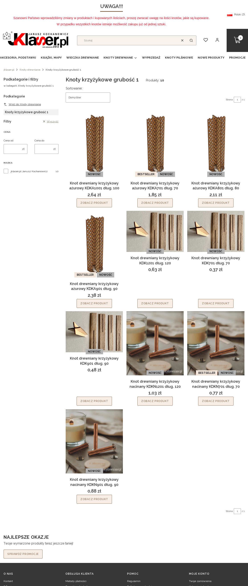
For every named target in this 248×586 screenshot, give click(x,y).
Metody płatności (75, 581)
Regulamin (133, 581)
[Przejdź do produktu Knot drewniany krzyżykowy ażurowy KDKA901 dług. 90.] (94, 244)
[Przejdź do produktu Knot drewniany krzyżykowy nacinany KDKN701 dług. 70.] (215, 343)
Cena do (39, 140)
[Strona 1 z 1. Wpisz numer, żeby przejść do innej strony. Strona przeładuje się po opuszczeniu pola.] (237, 100)
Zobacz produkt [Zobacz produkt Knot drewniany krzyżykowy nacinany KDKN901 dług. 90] (94, 499)
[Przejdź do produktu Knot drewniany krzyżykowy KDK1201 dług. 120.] (155, 231)
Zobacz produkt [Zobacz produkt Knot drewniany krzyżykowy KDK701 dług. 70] (216, 303)
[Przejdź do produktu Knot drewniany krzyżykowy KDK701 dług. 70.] (215, 231)
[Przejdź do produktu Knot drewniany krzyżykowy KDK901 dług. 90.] (94, 331)
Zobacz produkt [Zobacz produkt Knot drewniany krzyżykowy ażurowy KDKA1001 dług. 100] (94, 202)
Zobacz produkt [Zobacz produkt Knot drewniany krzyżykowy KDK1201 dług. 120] (155, 303)
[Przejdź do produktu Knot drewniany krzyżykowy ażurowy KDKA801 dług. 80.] (215, 143)
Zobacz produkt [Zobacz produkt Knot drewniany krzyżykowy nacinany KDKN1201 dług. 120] (155, 401)
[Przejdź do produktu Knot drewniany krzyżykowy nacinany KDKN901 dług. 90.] (94, 441)
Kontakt (8, 581)
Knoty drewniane (30, 69)
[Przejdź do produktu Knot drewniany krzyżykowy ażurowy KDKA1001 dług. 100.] (94, 143)
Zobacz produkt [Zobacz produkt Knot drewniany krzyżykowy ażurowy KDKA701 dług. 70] (155, 202)
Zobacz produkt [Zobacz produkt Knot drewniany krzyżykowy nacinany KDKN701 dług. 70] (216, 401)
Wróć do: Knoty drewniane (22, 104)
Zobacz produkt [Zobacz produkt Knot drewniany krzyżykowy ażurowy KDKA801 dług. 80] (216, 202)
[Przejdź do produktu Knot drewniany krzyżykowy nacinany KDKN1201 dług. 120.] (155, 343)
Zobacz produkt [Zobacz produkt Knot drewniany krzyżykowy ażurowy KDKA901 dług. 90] (94, 303)
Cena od (8, 140)
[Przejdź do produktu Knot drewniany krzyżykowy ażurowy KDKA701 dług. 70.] (155, 143)
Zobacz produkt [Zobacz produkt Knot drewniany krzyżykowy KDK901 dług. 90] (94, 401)
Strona (229, 99)
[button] (191, 40)
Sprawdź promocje (23, 554)
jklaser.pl (9, 69)
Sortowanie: (74, 88)
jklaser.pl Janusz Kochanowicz (29, 171)
